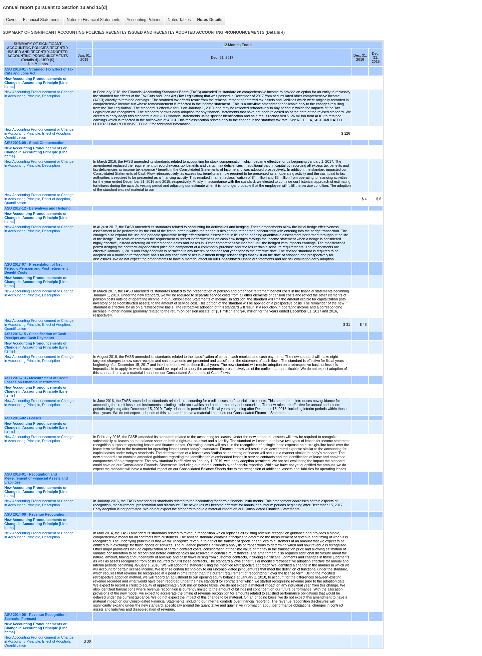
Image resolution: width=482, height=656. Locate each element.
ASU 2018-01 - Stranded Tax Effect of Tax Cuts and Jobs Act (38, 71)
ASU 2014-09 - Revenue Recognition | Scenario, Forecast (35, 617)
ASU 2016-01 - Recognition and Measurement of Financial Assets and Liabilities (36, 478)
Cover (11, 19)
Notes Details (209, 19)
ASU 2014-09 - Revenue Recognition (34, 514)
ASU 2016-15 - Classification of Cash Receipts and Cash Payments (35, 336)
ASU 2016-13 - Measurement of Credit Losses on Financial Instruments (36, 380)
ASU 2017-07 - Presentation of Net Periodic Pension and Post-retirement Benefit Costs (36, 268)
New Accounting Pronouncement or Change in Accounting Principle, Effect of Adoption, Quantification (38, 133)
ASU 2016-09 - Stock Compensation (34, 143)
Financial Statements (41, 19)
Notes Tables (179, 19)
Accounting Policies (144, 19)
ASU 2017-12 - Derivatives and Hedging (37, 208)
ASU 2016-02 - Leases (22, 418)
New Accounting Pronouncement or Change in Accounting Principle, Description (38, 94)
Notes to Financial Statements (93, 19)
